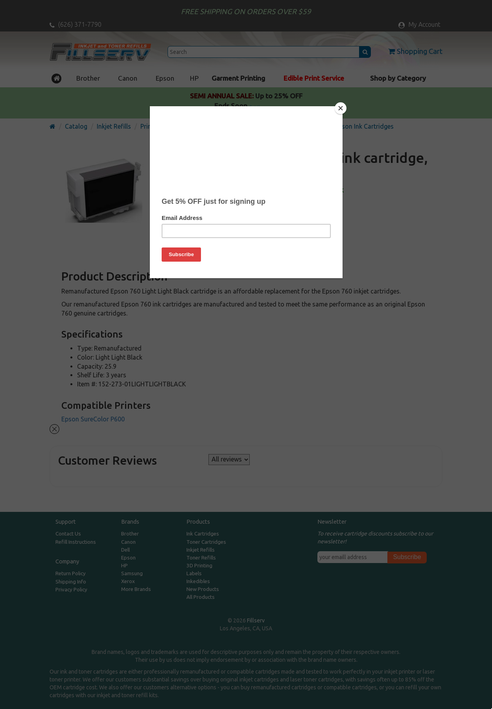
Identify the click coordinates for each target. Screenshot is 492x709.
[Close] (340, 108)
